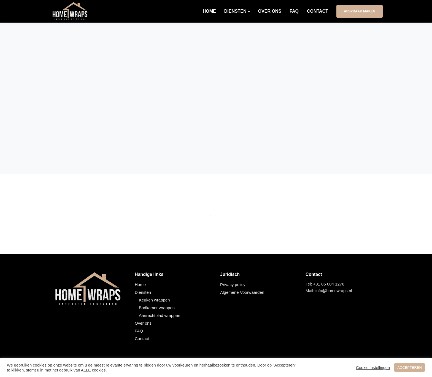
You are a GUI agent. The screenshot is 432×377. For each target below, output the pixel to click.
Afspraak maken (359, 11)
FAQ (294, 11)
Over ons (269, 11)
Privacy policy (232, 284)
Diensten (235, 11)
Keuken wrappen (154, 300)
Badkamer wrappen (157, 307)
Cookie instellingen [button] (373, 367)
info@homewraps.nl (333, 290)
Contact (317, 11)
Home (209, 11)
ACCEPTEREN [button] (409, 367)
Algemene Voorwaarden (242, 292)
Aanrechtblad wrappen (159, 315)
